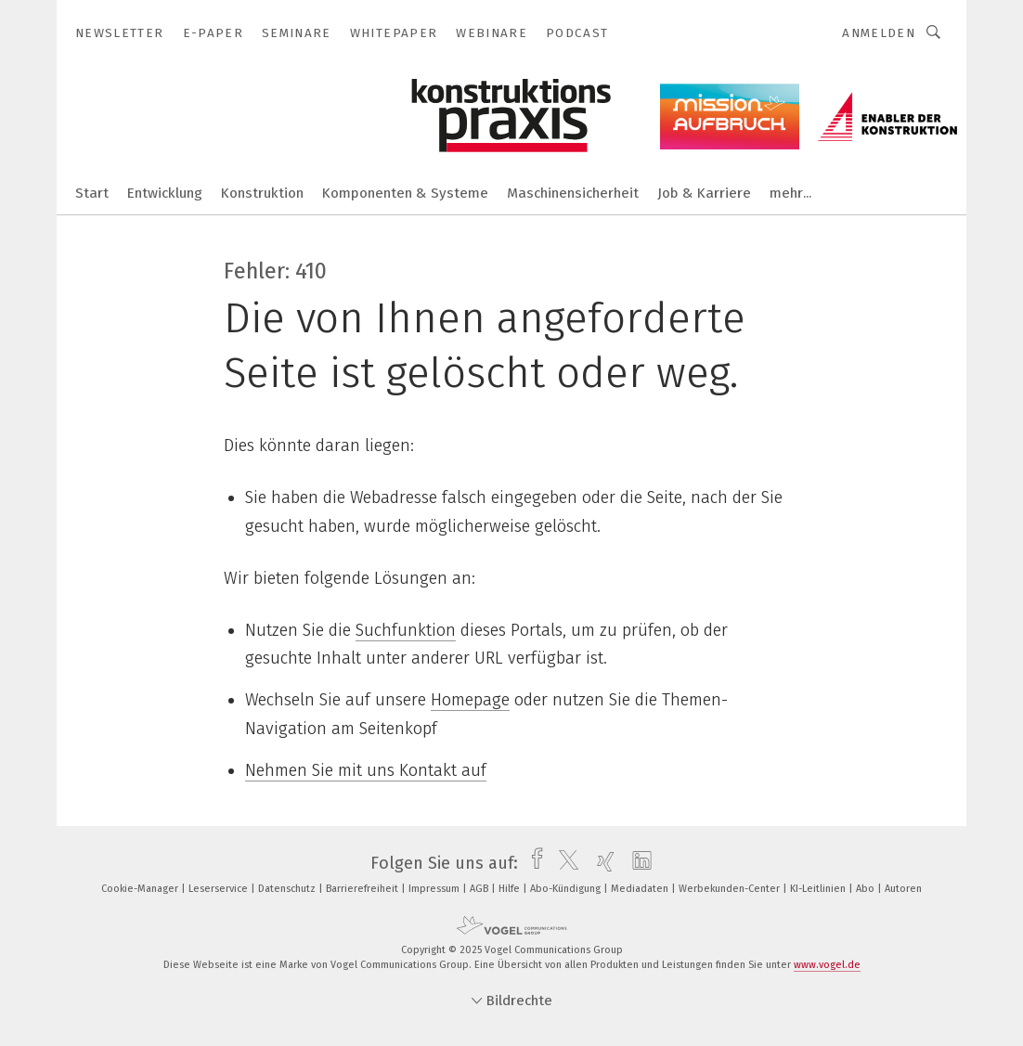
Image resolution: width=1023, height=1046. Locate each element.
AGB (480, 889)
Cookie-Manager (141, 889)
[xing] (601, 863)
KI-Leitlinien (819, 889)
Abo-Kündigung (566, 889)
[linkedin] (637, 863)
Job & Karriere (704, 193)
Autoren (903, 889)
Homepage (470, 700)
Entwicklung (164, 193)
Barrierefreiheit (363, 889)
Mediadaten (641, 889)
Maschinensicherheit (573, 193)
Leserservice (219, 889)
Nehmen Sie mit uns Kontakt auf (365, 770)
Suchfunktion (406, 630)
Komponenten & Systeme (405, 193)
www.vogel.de (827, 965)
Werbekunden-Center (731, 889)
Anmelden (878, 33)
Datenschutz (288, 889)
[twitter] (564, 863)
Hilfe (511, 889)
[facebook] (532, 863)
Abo (866, 889)
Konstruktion (262, 193)
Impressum (435, 889)
